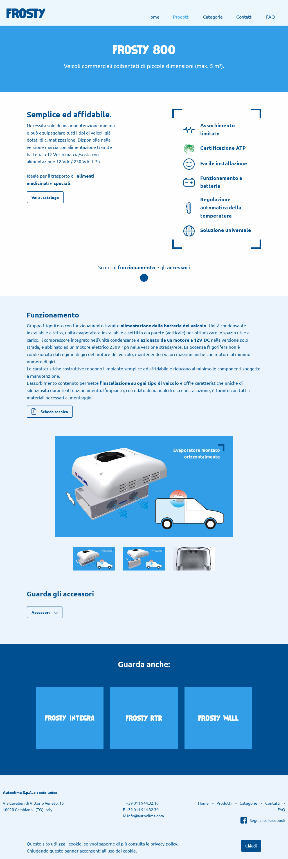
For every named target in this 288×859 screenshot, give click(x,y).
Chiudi (251, 845)
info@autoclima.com (145, 815)
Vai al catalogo (45, 197)
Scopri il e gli (144, 267)
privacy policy (163, 843)
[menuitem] (153, 16)
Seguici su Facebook (267, 820)
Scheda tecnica (54, 411)
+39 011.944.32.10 (142, 803)
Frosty (25, 13)
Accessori (41, 612)
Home (153, 16)
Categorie (213, 16)
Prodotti (181, 16)
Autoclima (266, 6)
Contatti (244, 16)
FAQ (270, 16)
